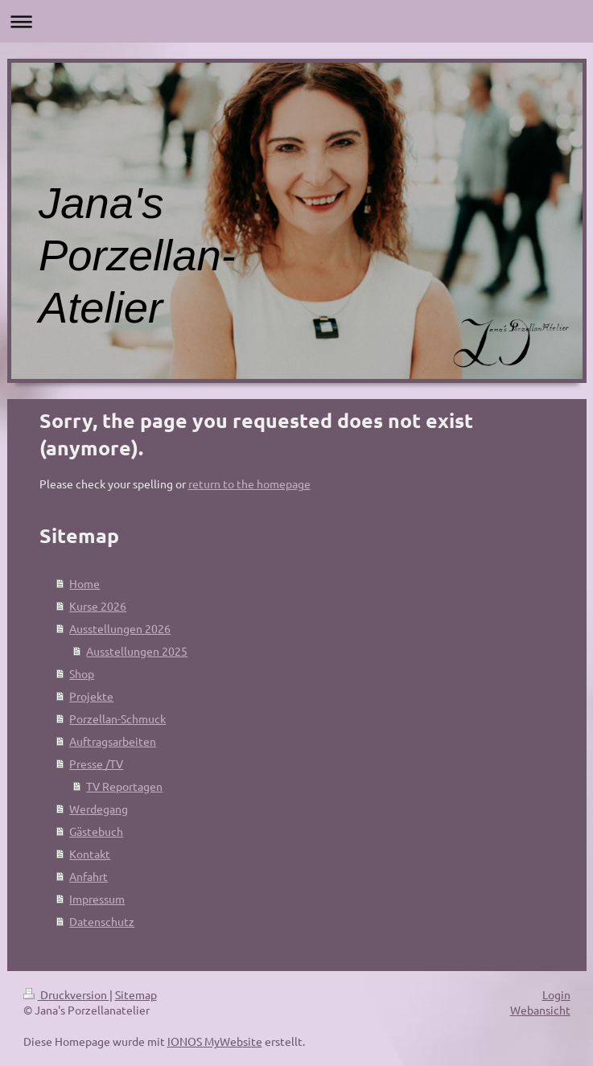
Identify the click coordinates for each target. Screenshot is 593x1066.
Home (84, 583)
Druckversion (66, 994)
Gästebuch (96, 831)
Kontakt (89, 853)
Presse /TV (96, 763)
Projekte (91, 696)
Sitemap (136, 994)
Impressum (97, 898)
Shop (81, 673)
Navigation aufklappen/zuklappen (296, 21)
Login (556, 994)
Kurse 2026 (97, 606)
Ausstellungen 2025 (136, 651)
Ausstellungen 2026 (120, 628)
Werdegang (98, 808)
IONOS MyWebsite (214, 1041)
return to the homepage (249, 483)
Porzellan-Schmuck (117, 718)
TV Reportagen (124, 786)
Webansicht (540, 1009)
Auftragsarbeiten (112, 741)
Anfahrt (88, 876)
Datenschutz (101, 921)
